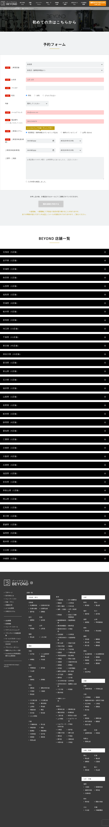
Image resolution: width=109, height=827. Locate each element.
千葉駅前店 (33, 724)
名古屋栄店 (88, 654)
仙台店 (43, 620)
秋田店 (32, 628)
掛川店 (87, 645)
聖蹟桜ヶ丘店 (72, 684)
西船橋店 (43, 731)
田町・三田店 (62, 609)
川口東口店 (33, 700)
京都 (85, 686)
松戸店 (43, 734)
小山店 (32, 671)
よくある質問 (65, 3)
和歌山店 (88, 741)
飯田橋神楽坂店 (62, 621)
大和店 (70, 742)
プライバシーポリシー (12, 647)
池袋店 (60, 662)
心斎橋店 (88, 697)
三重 (85, 669)
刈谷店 (87, 663)
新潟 (85, 602)
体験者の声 (57, 3)
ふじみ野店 (33, 716)
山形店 (43, 628)
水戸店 (32, 654)
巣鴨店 (70, 665)
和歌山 (86, 738)
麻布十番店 (61, 606)
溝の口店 (71, 733)
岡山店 (87, 758)
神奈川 (58, 706)
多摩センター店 (62, 699)
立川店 (70, 677)
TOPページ (8, 592)
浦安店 (43, 737)
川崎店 (60, 730)
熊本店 (87, 802)
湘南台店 (71, 739)
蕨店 (42, 710)
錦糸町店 (71, 626)
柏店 (42, 727)
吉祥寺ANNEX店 (62, 685)
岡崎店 (87, 660)
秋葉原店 (60, 600)
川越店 (43, 691)
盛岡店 (32, 620)
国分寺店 (60, 692)
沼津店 (98, 642)
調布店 (60, 677)
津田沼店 (33, 727)
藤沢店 (60, 739)
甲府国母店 (99, 622)
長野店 (87, 622)
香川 (85, 767)
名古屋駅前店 (100, 654)
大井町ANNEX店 (62, 639)
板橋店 (60, 665)
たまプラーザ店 (72, 720)
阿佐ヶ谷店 (71, 659)
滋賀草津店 (88, 733)
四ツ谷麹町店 (72, 600)
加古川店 (88, 724)
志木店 (32, 713)
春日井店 (98, 660)
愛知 (85, 651)
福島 (30, 634)
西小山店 (60, 643)
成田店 (32, 737)
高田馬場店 (71, 620)
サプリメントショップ (12, 630)
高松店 (87, 770)
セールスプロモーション (13, 639)
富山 (95, 602)
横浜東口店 (61, 709)
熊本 (85, 799)
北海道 (31, 602)
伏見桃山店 (99, 689)
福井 (85, 611)
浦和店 (32, 688)
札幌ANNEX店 (45, 605)
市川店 (43, 724)
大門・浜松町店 (72, 610)
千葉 (30, 721)
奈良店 (98, 733)
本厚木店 (60, 742)
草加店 (43, 706)
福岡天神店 (88, 790)
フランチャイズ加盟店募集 (13, 634)
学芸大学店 (61, 646)
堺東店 (87, 707)
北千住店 (60, 674)
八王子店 (60, 689)
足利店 (43, 668)
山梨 (95, 619)
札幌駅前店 (33, 605)
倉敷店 (87, 761)
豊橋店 (98, 657)
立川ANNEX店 (62, 681)
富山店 (98, 605)
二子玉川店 (61, 649)
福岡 (85, 784)
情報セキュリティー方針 (13, 650)
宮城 (40, 617)
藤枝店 (98, 645)
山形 (40, 626)
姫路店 (98, 721)
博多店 (98, 790)
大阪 (85, 694)
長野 (85, 619)
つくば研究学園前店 (45, 655)
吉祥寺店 (71, 681)
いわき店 (43, 637)
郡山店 (32, 637)
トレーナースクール (11, 627)
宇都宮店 (33, 668)
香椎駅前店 (99, 787)
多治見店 (98, 631)
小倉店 (87, 787)
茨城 (30, 651)
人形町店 (71, 603)
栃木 (30, 665)
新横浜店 (71, 712)
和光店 (43, 713)
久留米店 (88, 793)
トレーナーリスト (39, 3)
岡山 (85, 755)
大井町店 (71, 634)
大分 (85, 807)
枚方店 (87, 710)
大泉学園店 (71, 668)
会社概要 (8, 620)
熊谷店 (32, 694)
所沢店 (32, 703)
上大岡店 (60, 719)
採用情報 (8, 624)
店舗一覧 (30, 3)
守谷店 (43, 659)
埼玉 (30, 685)
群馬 (30, 677)
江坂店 (98, 703)
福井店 (87, 614)
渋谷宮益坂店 (62, 655)
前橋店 (43, 679)
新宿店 (60, 615)
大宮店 (32, 691)
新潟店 (87, 605)
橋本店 (60, 736)
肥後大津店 (99, 802)
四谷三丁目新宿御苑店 (72, 616)
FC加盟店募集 (83, 3)
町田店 (70, 689)
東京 (57, 597)
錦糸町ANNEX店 (62, 630)
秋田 (30, 626)
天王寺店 (88, 703)
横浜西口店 (71, 709)
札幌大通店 (33, 608)
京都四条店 (88, 689)
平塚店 (70, 736)
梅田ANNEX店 (89, 700)
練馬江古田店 (62, 671)
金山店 (87, 657)
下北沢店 (71, 649)
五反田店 (60, 634)
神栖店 (32, 659)
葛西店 (70, 674)
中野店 (60, 659)
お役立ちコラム (74, 3)
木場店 (70, 629)
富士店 (87, 642)
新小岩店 (71, 671)
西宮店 (87, 718)
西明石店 (98, 718)
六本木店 (71, 606)
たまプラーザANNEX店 (62, 725)
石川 (95, 611)
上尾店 (32, 706)
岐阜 (85, 628)
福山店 (98, 758)
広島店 (98, 761)
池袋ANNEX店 (72, 662)
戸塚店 (70, 724)
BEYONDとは (22, 3)
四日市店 (88, 672)
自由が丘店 (71, 643)
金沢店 (98, 614)
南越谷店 (33, 710)
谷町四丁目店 (100, 700)
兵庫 (85, 715)
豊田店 (98, 663)
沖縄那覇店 (99, 810)
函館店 (43, 612)
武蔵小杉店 (61, 733)
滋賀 (85, 730)
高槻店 (98, 707)
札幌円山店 (44, 608)
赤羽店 (60, 668)
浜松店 (87, 639)
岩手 (30, 617)
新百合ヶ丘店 (72, 715)
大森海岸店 (71, 637)
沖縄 (95, 807)
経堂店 (60, 652)
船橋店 (32, 731)
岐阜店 (87, 631)
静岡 (85, 636)
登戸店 (70, 730)
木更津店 (33, 734)
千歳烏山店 (71, 652)
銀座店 (60, 603)
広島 (95, 755)
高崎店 (32, 679)
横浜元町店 (61, 712)
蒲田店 (70, 646)
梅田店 (98, 697)
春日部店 (43, 703)
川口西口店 (44, 700)
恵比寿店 (71, 655)
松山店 (98, 770)
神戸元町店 (88, 721)
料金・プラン (48, 3)
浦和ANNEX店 (45, 688)
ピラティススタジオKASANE (11, 643)
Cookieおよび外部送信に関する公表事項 (13, 655)
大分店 (87, 810)
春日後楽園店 (62, 626)
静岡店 (98, 639)
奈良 (95, 730)
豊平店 (32, 612)
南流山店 (33, 740)
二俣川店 (60, 715)
